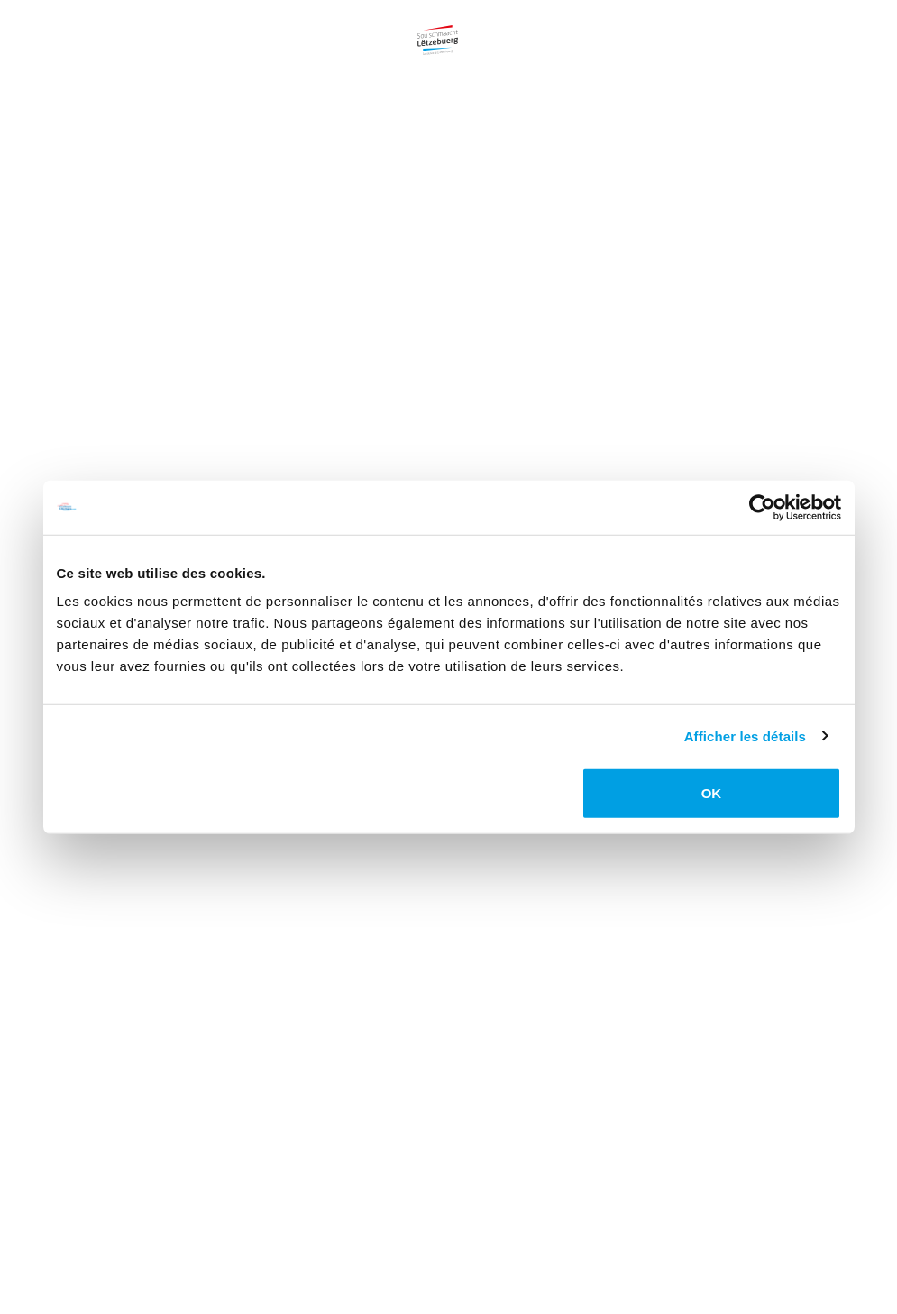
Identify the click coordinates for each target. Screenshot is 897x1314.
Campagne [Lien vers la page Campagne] (126, 22)
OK (711, 793)
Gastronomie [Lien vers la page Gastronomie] (527, 22)
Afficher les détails (745, 735)
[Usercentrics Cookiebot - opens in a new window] (762, 506)
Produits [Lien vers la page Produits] (219, 22)
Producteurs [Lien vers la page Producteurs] (325, 22)
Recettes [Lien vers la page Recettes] (633, 22)
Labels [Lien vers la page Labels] (716, 22)
